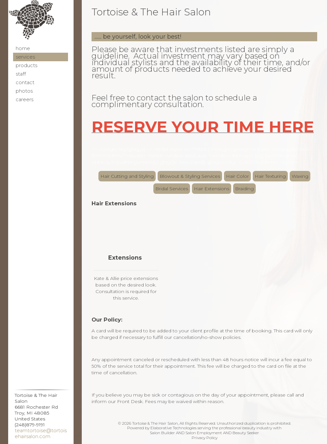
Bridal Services (171, 189)
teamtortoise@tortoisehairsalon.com (41, 433)
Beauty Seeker (245, 432)
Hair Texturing (270, 176)
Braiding (244, 189)
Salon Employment (203, 432)
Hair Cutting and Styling (127, 176)
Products (26, 65)
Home (23, 48)
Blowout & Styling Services (190, 176)
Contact (25, 82)
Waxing (300, 176)
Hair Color (237, 176)
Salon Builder (162, 432)
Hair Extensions (211, 189)
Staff (21, 74)
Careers (24, 99)
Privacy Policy (204, 437)
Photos (24, 91)
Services (25, 57)
